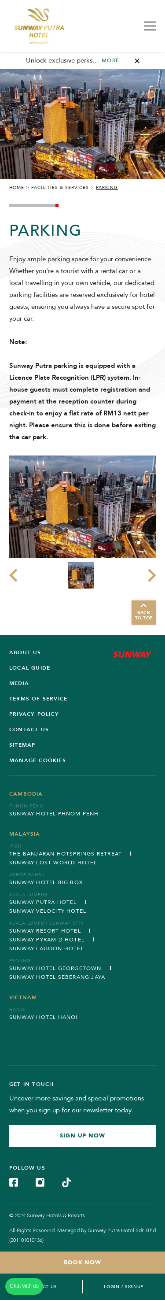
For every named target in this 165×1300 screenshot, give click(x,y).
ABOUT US (25, 652)
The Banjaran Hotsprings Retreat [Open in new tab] (65, 853)
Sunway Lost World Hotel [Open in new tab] (53, 862)
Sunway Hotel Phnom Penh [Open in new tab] (54, 813)
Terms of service (38, 698)
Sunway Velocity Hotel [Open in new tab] (47, 911)
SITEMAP (22, 744)
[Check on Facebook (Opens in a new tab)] (13, 1182)
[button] (138, 542)
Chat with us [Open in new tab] (24, 1286)
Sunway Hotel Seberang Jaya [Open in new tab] (57, 977)
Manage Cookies (37, 760)
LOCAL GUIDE (29, 667)
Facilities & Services (60, 188)
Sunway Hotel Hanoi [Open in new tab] (43, 1017)
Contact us (29, 729)
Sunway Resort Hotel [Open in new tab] (45, 930)
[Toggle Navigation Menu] (150, 26)
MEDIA (19, 683)
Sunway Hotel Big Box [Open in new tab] (46, 882)
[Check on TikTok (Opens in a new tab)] (66, 1182)
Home (16, 188)
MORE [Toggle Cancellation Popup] (110, 60)
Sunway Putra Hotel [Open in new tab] (43, 902)
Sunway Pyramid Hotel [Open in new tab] (46, 939)
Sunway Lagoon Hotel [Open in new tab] (46, 948)
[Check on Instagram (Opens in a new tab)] (40, 1182)
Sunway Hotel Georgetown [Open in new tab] (55, 968)
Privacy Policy (34, 714)
